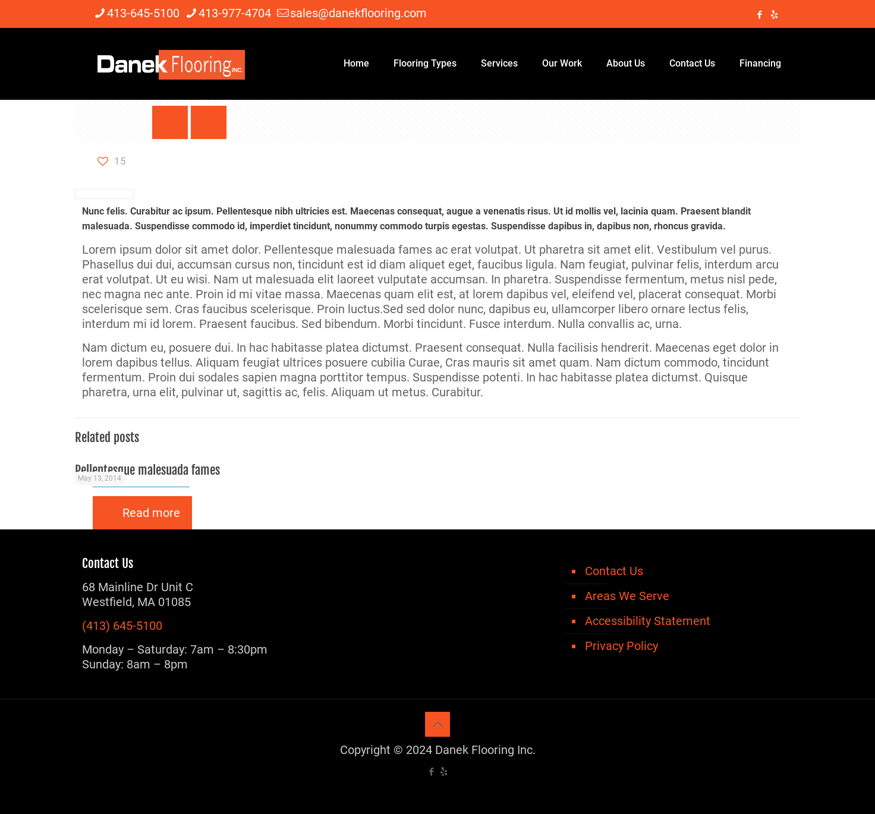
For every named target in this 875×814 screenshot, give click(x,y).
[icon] (774, 15)
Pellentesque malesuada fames (147, 470)
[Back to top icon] (437, 724)
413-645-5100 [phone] (143, 13)
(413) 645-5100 (122, 626)
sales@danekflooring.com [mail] (358, 13)
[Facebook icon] (759, 15)
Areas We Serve (627, 596)
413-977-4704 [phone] (235, 13)
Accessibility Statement (647, 621)
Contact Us (614, 571)
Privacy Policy (621, 646)
